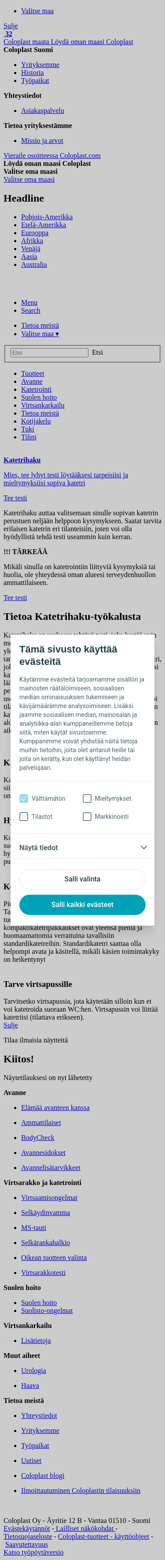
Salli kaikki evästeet (82, 904)
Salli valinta (83, 879)
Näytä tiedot (38, 848)
